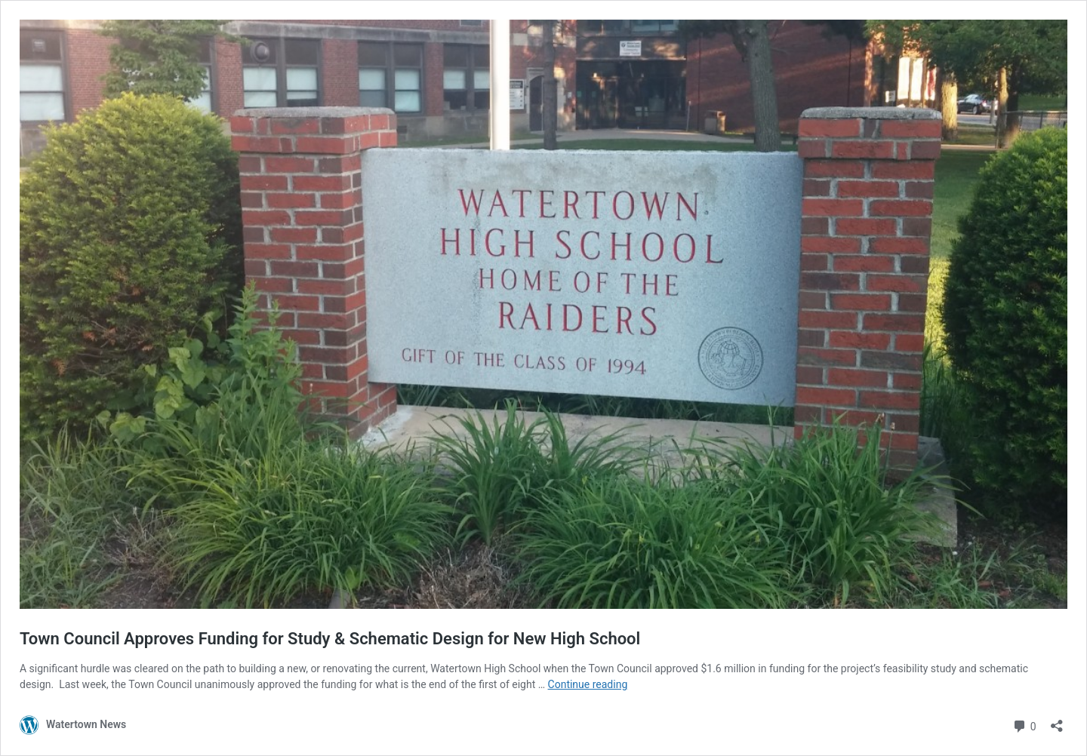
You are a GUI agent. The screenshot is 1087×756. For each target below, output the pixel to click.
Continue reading (588, 684)
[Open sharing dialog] (1056, 721)
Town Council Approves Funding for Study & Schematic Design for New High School (330, 638)
